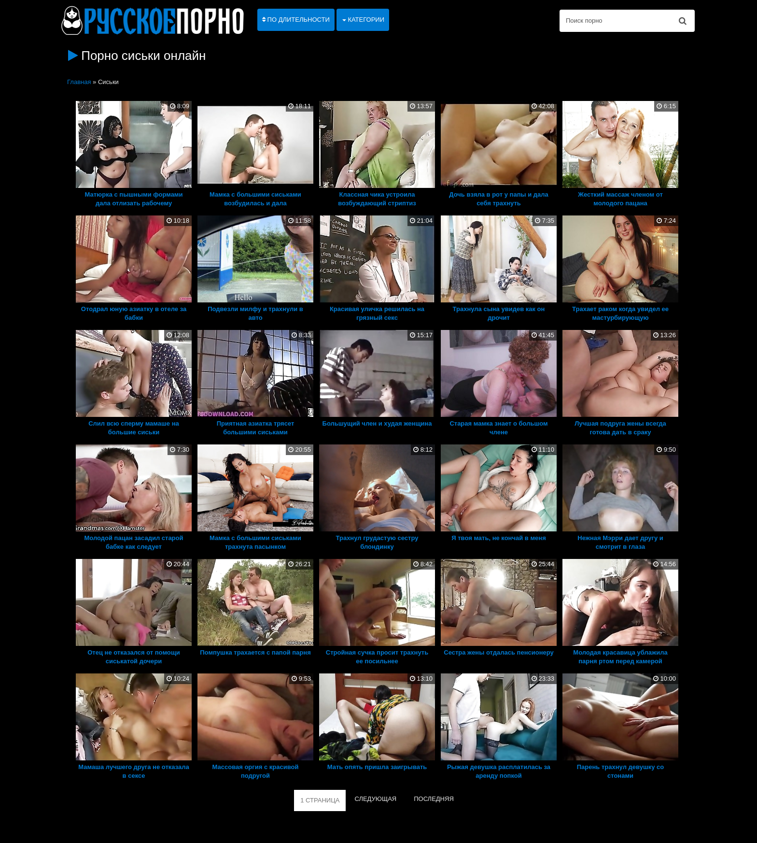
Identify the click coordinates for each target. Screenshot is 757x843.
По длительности (296, 19)
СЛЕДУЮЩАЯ (375, 798)
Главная (79, 82)
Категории (363, 19)
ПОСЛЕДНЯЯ (434, 798)
